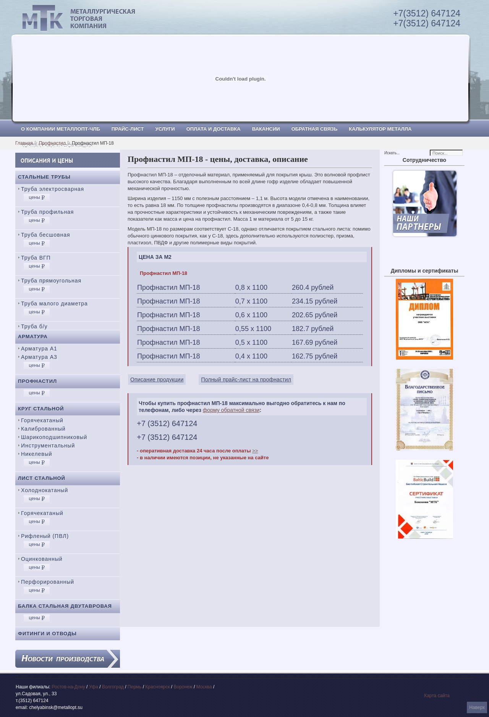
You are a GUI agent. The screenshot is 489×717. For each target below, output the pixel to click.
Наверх (477, 707)
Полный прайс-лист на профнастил (246, 379)
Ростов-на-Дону (68, 687)
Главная (24, 143)
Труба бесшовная (45, 235)
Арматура (33, 336)
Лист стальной (41, 478)
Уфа (93, 687)
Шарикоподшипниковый (54, 437)
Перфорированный (47, 582)
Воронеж (182, 687)
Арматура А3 (39, 357)
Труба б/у (34, 326)
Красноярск (157, 687)
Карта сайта (437, 695)
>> (255, 451)
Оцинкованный (41, 559)
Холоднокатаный (44, 490)
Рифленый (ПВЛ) (45, 536)
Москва (204, 687)
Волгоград (113, 687)
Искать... (392, 153)
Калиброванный (43, 429)
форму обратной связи (231, 410)
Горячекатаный (42, 420)
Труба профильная (47, 212)
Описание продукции (156, 379)
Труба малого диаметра (54, 303)
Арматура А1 (39, 349)
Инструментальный (48, 445)
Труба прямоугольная (51, 281)
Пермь (134, 687)
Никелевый (36, 454)
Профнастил (52, 143)
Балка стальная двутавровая (65, 606)
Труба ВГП (36, 258)
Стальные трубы (44, 177)
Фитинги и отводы (47, 633)
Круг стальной (41, 409)
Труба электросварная (52, 189)
